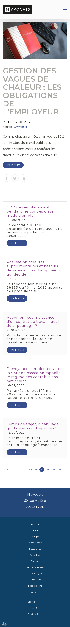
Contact (35, 561)
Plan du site (35, 579)
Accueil (35, 524)
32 (42, 469)
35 (60, 469)
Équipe (35, 536)
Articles (35, 591)
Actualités (35, 555)
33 (48, 469)
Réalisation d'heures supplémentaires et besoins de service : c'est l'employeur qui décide (33, 268)
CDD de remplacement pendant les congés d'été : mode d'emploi (31, 211)
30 (30, 469)
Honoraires (35, 548)
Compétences (35, 542)
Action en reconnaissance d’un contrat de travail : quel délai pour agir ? (33, 321)
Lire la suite (13, 165)
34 (54, 469)
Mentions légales (35, 567)
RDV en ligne (35, 573)
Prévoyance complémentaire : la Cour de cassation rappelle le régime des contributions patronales (34, 375)
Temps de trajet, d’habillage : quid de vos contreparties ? (34, 426)
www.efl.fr (20, 126)
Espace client (35, 585)
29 (24, 469)
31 (36, 469)
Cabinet (35, 530)
